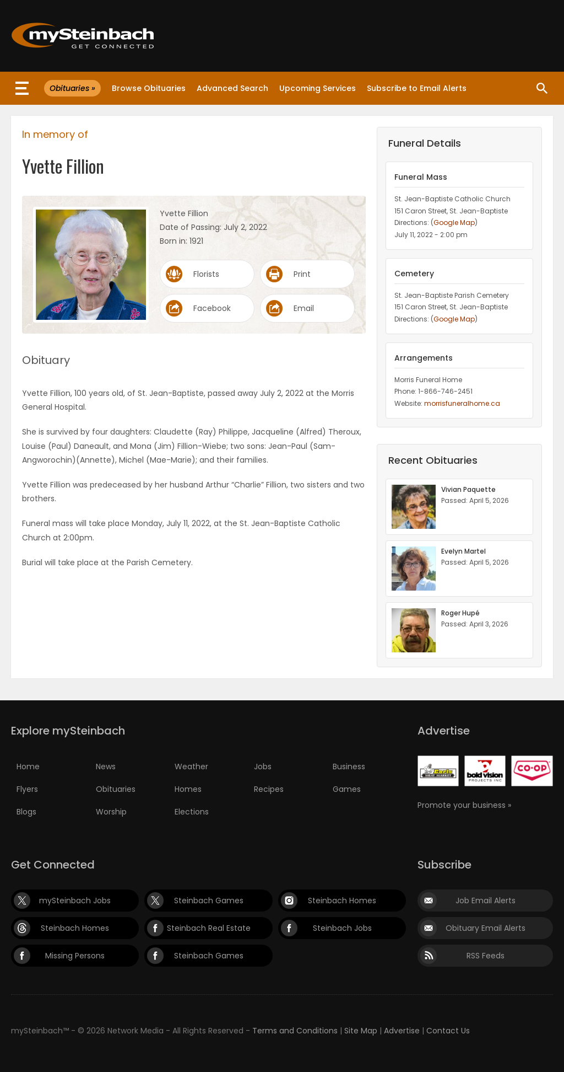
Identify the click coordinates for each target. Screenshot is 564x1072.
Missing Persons (75, 955)
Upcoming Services (317, 88)
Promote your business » (464, 805)
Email (304, 308)
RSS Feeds (486, 955)
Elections (192, 811)
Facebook (212, 308)
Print (302, 274)
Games (347, 789)
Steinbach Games (208, 900)
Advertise (402, 1030)
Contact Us (448, 1030)
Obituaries (115, 789)
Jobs (263, 766)
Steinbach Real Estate (209, 928)
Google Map (454, 222)
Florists (206, 274)
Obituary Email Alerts (485, 928)
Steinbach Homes (342, 900)
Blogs (26, 811)
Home (28, 766)
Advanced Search (232, 88)
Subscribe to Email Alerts (417, 88)
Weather (191, 766)
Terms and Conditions (295, 1030)
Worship (111, 811)
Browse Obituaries (149, 88)
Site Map (360, 1030)
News (106, 766)
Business (349, 766)
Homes (188, 789)
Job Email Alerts (485, 900)
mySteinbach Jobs (75, 900)
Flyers (27, 789)
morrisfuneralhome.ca (462, 403)
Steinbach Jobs (342, 928)
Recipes (269, 789)
